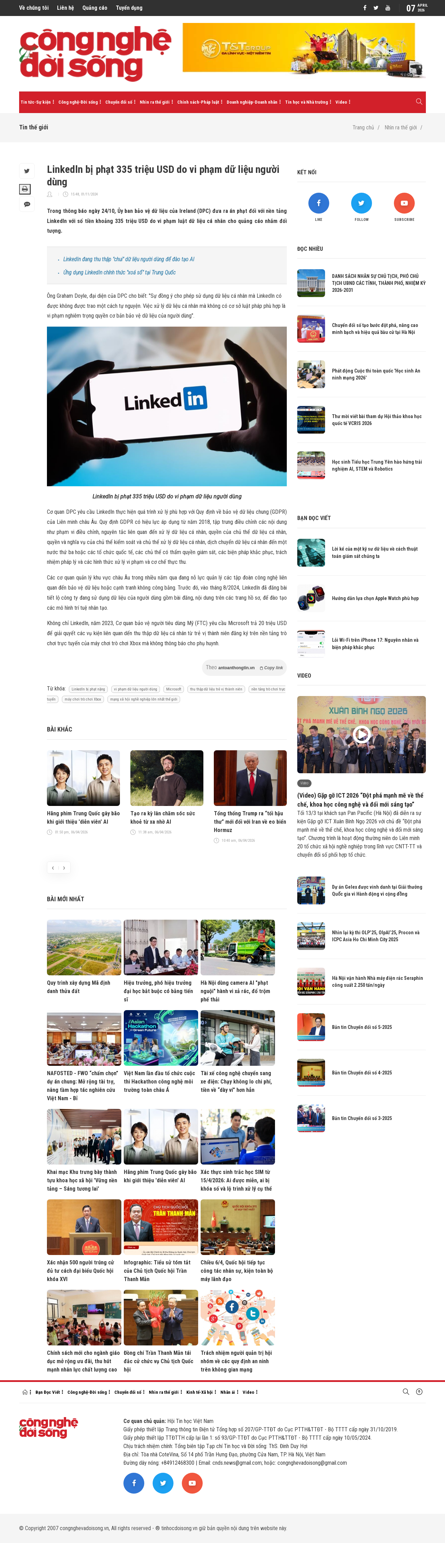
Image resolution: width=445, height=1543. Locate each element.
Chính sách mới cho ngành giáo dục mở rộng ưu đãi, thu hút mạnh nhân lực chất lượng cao (83, 1361)
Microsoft (173, 689)
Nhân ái (227, 1392)
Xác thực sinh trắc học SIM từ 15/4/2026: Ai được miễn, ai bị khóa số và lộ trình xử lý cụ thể (236, 1180)
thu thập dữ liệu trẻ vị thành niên (216, 689)
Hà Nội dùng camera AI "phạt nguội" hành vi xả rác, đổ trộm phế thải (235, 991)
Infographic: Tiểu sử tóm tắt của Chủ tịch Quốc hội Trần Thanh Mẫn (157, 1270)
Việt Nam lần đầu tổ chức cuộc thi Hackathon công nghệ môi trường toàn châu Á (159, 1081)
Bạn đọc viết (314, 518)
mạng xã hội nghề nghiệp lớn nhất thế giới (143, 699)
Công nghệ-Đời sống (78, 102)
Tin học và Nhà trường (306, 102)
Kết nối (306, 172)
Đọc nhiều (310, 249)
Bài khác (59, 729)
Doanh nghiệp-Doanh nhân (252, 102)
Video (341, 102)
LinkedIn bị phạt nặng (88, 689)
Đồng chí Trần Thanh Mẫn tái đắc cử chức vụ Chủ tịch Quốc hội (158, 1361)
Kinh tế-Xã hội (199, 1392)
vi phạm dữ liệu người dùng (135, 689)
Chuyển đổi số (118, 102)
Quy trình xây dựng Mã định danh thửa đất (78, 987)
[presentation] (52, 867)
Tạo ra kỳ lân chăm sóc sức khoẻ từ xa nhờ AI (162, 817)
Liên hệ (65, 8)
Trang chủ (363, 127)
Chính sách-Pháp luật (198, 102)
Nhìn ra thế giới (155, 102)
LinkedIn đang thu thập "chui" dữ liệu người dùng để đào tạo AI (128, 259)
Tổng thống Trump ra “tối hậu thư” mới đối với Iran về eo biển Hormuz (250, 821)
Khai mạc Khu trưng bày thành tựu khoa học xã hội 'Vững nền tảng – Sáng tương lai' (82, 1180)
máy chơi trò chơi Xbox (83, 699)
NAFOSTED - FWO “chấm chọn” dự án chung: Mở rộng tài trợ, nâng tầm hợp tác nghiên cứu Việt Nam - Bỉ (82, 1086)
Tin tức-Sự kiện (36, 102)
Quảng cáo (94, 8)
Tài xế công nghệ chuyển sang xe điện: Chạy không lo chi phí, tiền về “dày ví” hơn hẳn (236, 1081)
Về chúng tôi (34, 8)
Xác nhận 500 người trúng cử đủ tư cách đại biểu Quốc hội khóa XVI (80, 1270)
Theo (244, 667)
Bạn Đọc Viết (47, 1392)
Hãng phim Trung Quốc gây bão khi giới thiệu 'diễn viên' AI (83, 817)
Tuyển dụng (129, 8)
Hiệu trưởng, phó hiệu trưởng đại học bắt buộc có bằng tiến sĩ (158, 991)
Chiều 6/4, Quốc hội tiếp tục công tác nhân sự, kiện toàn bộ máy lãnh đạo (237, 1270)
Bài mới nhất (65, 899)
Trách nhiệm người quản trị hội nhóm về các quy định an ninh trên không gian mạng (236, 1361)
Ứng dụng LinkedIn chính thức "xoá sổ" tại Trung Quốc (119, 272)
